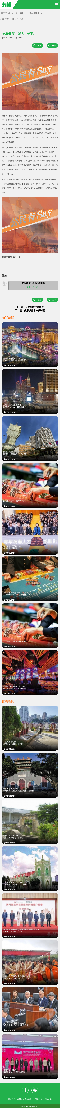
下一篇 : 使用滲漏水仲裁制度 (30, 310)
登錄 (38, 287)
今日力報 (19, 13)
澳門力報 (5, 13)
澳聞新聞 (34, 13)
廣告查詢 (48, 1099)
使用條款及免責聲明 (25, 1099)
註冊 (29, 287)
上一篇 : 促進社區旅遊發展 (30, 307)
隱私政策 (38, 1099)
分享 (54, 45)
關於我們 (11, 1099)
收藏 (39, 45)
